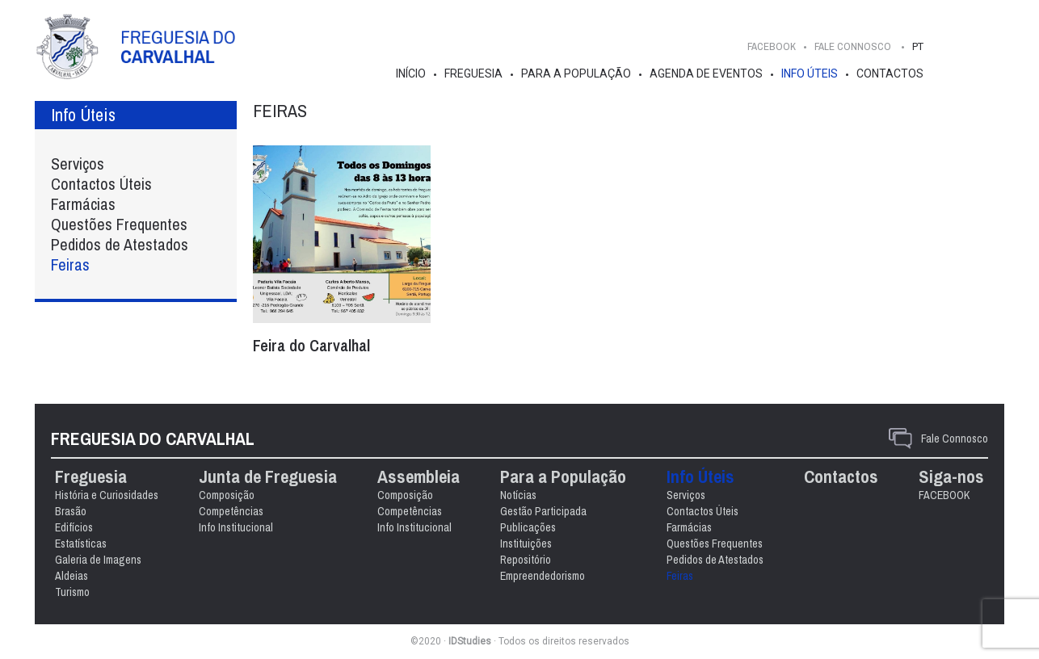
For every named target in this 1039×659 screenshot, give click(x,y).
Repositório (525, 559)
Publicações (528, 527)
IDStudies (469, 641)
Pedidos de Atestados (119, 244)
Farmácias (83, 204)
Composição (226, 495)
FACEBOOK (771, 46)
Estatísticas (81, 543)
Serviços (77, 163)
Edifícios (74, 527)
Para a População (576, 73)
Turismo (72, 592)
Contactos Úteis (101, 184)
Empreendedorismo (542, 576)
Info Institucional (236, 527)
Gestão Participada (543, 511)
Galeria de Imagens (98, 559)
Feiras (70, 264)
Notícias (518, 495)
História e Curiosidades (106, 495)
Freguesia (473, 73)
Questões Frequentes (119, 224)
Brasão (70, 511)
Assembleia (418, 477)
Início (411, 73)
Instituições (526, 543)
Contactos (889, 73)
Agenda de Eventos (706, 73)
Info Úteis (809, 73)
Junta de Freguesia (268, 477)
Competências (231, 511)
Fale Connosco (954, 438)
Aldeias (71, 576)
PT (917, 46)
